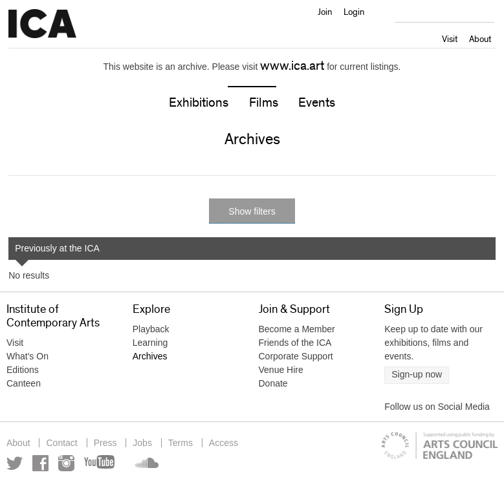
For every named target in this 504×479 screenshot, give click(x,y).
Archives (150, 356)
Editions (22, 370)
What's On (27, 356)
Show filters (251, 211)
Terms (180, 443)
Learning (150, 342)
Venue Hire (281, 370)
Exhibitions (198, 102)
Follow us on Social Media (437, 406)
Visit (449, 38)
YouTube (100, 463)
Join (325, 11)
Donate (273, 383)
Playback (151, 329)
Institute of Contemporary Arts (42, 24)
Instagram (66, 463)
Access (223, 443)
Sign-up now (416, 374)
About (480, 38)
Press (105, 443)
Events (316, 102)
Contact (61, 443)
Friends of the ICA (295, 342)
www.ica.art (292, 65)
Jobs (142, 443)
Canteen (23, 383)
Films (263, 102)
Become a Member (297, 329)
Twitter (14, 463)
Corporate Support (296, 356)
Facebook (40, 463)
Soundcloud (146, 463)
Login (354, 11)
